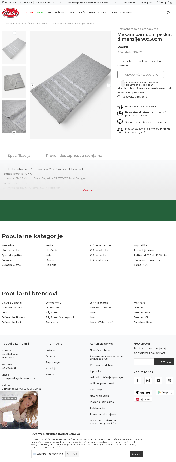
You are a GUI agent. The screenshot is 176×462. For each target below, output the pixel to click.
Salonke (7, 260)
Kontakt (51, 374)
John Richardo (99, 302)
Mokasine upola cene (147, 260)
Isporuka (95, 371)
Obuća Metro (8, 23)
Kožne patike (98, 255)
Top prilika (140, 245)
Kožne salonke (99, 250)
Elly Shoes (52, 312)
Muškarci (60, 12)
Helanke (51, 265)
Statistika (41, 454)
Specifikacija (19, 156)
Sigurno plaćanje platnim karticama (88, 2)
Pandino (139, 307)
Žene (48, 12)
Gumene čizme (11, 265)
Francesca (52, 322)
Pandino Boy (142, 312)
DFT (4, 312)
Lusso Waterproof (101, 322)
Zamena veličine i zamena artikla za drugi (106, 357)
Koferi (102, 12)
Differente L (53, 302)
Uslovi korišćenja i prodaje (106, 377)
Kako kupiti (97, 389)
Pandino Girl (141, 317)
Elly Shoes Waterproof (60, 317)
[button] (132, 97)
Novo (40, 12)
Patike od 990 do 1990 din (150, 255)
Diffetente (52, 307)
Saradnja (51, 368)
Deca (71, 12)
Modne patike (10, 250)
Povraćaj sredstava (101, 365)
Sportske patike (12, 255)
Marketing (57, 454)
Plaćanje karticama (102, 402)
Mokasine (8, 245)
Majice (50, 260)
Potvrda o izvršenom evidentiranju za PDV (103, 422)
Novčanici (52, 250)
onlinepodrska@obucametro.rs (18, 378)
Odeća (81, 12)
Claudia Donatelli (12, 302)
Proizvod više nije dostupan (140, 74)
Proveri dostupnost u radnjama (74, 156)
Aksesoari (126, 12)
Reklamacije (97, 408)
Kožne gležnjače (100, 260)
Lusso (93, 317)
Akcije (29, 12)
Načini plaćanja (99, 395)
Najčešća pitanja (100, 350)
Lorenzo (95, 312)
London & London (101, 307)
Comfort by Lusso (13, 307)
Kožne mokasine (100, 245)
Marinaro (139, 302)
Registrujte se (145, 3)
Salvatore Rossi (143, 322)
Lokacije (51, 350)
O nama (50, 356)
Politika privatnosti (102, 383)
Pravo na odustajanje (103, 414)
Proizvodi (22, 23)
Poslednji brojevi (144, 250)
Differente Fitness (13, 317)
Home (92, 12)
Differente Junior (12, 322)
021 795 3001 (9, 368)
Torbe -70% (141, 265)
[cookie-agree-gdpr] (136, 454)
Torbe (113, 12)
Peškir (44, 23)
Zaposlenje (53, 362)
